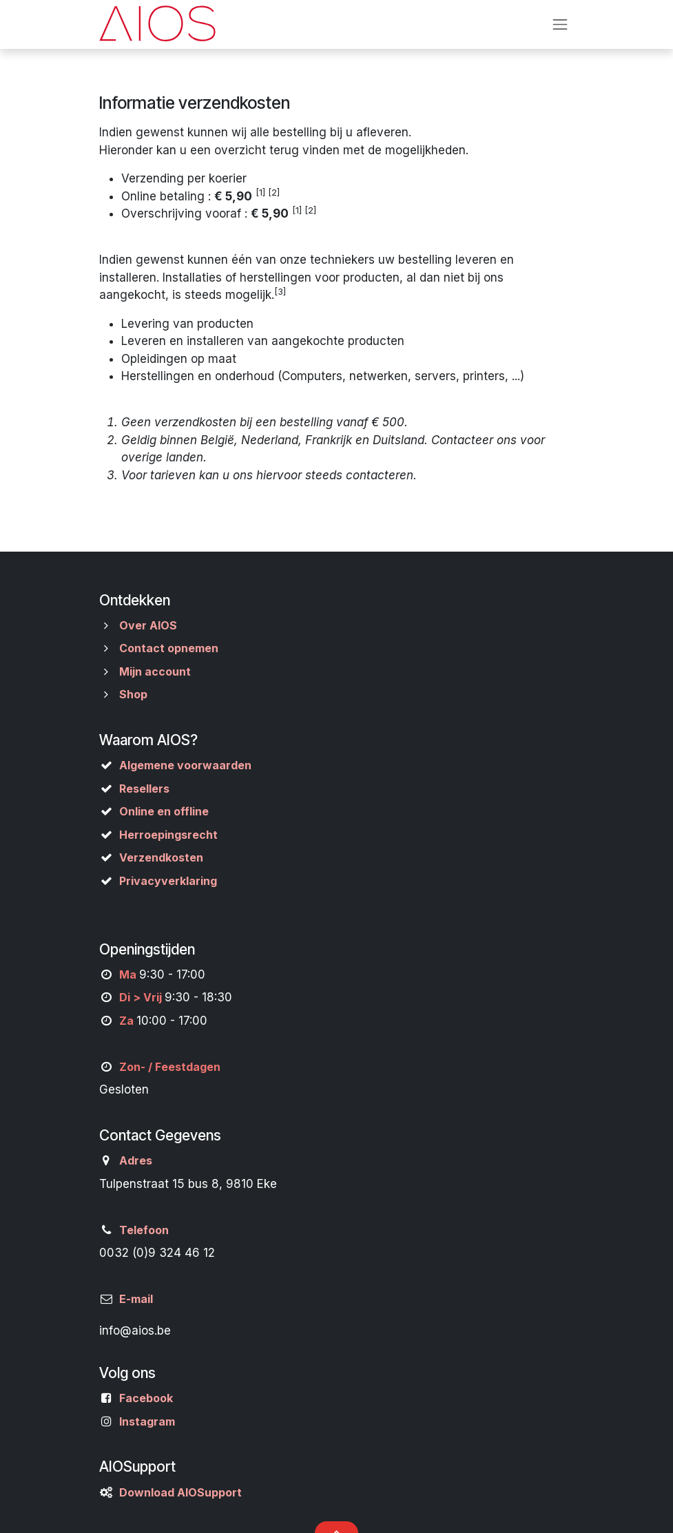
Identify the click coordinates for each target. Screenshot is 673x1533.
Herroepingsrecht (168, 835)
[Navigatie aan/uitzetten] (560, 24)
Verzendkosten (161, 857)
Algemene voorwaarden (185, 765)
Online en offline (164, 811)
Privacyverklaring (168, 881)
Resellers (144, 788)
